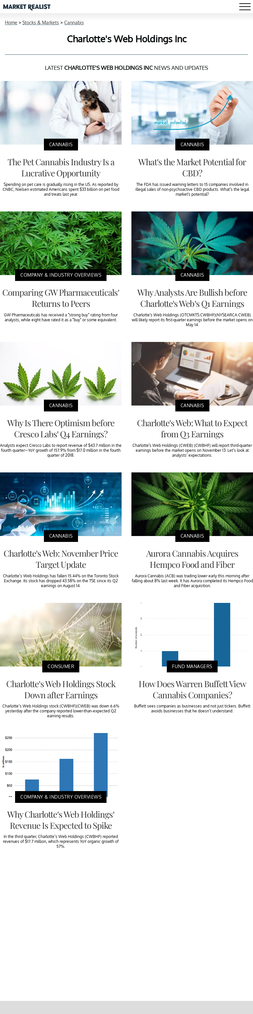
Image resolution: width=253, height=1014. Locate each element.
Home (11, 22)
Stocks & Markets (40, 22)
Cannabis (74, 22)
